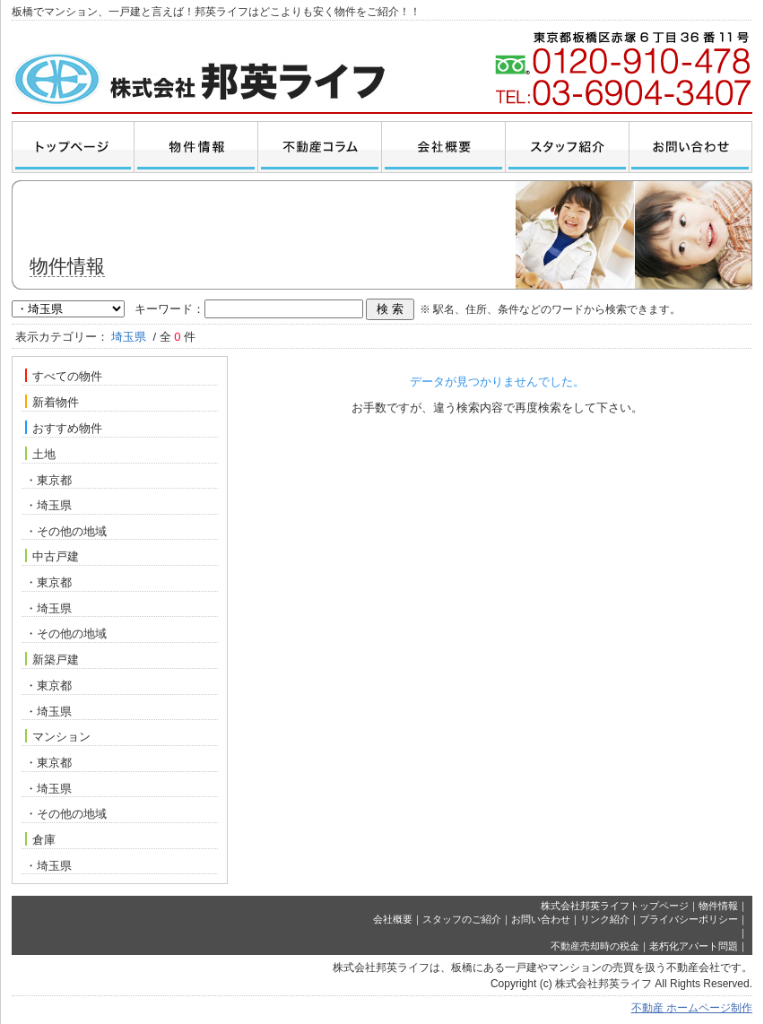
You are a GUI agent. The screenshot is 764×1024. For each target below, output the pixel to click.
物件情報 (718, 905)
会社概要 (392, 919)
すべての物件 (63, 376)
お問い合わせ (540, 919)
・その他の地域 (66, 531)
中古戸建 (52, 556)
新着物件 (52, 402)
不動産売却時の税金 (595, 946)
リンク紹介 (604, 919)
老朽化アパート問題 (693, 946)
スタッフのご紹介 (461, 919)
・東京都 (48, 480)
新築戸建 (52, 659)
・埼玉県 (48, 505)
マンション (58, 736)
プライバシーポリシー (688, 919)
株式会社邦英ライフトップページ (615, 905)
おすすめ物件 (63, 428)
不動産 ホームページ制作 (691, 1008)
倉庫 (40, 839)
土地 (40, 454)
